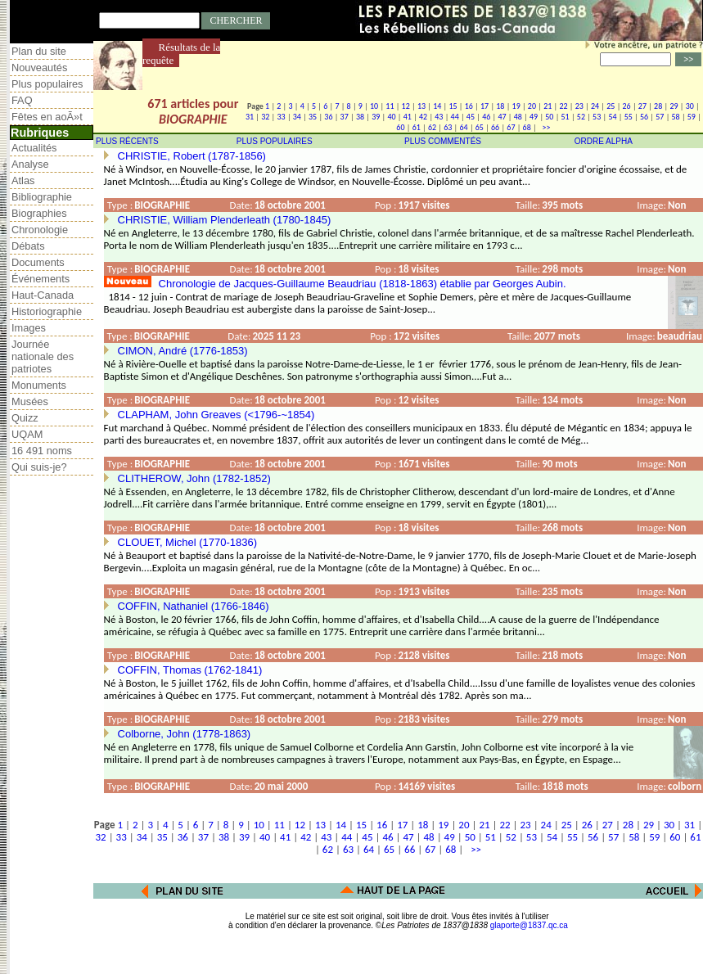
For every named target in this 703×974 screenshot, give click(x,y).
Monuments (38, 385)
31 (250, 116)
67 (511, 127)
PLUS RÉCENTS (127, 141)
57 (660, 116)
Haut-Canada (42, 295)
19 (516, 106)
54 (612, 116)
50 (549, 116)
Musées (29, 401)
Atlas (22, 180)
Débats (28, 246)
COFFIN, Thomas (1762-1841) (190, 670)
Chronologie (39, 229)
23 (579, 106)
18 (500, 106)
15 (452, 106)
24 (595, 106)
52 (581, 116)
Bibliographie (41, 197)
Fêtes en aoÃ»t (47, 116)
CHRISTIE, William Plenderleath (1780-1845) (224, 220)
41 (407, 116)
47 (502, 116)
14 (437, 106)
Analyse (30, 164)
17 (484, 106)
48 (518, 116)
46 (486, 116)
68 (527, 127)
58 (676, 116)
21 (547, 106)
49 (534, 116)
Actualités (33, 148)
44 (455, 116)
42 (423, 116)
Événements (40, 279)
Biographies (39, 213)
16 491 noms (41, 450)
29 (673, 106)
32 (265, 116)
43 (439, 116)
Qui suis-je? (39, 467)
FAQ (22, 100)
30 (690, 106)
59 (691, 116)
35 (313, 116)
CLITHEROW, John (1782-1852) (194, 478)
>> (544, 127)
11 (389, 106)
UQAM (27, 434)
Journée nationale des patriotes (42, 356)
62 (432, 127)
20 (532, 106)
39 (376, 116)
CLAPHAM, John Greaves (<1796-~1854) (216, 414)
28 (658, 106)
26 (627, 106)
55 (628, 116)
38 (360, 116)
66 (495, 127)
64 (463, 127)
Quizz (24, 418)
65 (479, 127)
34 (297, 116)
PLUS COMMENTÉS (442, 141)
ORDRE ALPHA (604, 141)
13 (421, 106)
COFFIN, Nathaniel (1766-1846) (193, 606)
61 (416, 127)
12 (406, 106)
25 (610, 106)
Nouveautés (39, 67)
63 (448, 127)
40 (391, 116)
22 (563, 106)
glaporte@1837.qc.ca (529, 925)
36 (328, 116)
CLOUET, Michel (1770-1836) (188, 542)
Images (28, 328)
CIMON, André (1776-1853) (183, 351)
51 (565, 116)
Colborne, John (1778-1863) (184, 734)
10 (374, 106)
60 (400, 127)
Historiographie (46, 311)
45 (470, 116)
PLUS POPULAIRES (275, 141)
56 (644, 116)
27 (642, 106)
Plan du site (38, 51)
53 (597, 116)
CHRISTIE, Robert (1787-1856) (192, 156)
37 (344, 116)
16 (469, 106)
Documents (38, 262)
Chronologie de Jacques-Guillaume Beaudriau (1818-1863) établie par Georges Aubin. (362, 283)
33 (281, 116)
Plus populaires (47, 84)
